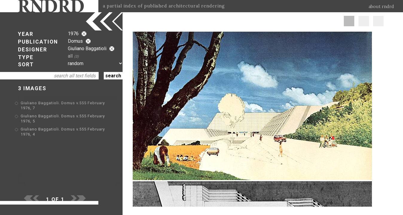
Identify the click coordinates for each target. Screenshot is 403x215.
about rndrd (381, 6)
